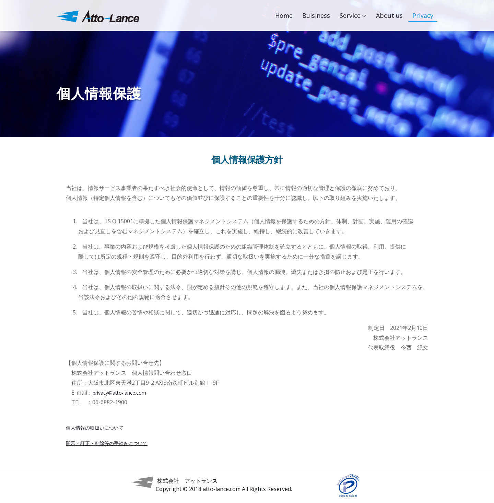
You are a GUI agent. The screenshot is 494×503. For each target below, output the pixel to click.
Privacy (422, 15)
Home (286, 15)
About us (389, 15)
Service (350, 15)
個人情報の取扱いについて (95, 427)
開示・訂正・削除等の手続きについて (107, 443)
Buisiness (316, 15)
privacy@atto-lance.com (119, 393)
